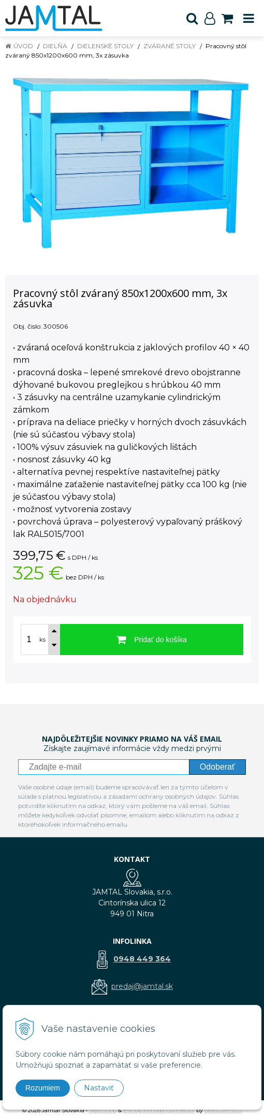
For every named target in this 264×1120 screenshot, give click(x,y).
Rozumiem (42, 1088)
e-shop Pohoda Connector (159, 1110)
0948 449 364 (142, 958)
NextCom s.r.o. (223, 1110)
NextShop (102, 1110)
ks (42, 639)
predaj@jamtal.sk (142, 986)
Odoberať (217, 766)
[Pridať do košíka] (151, 639)
